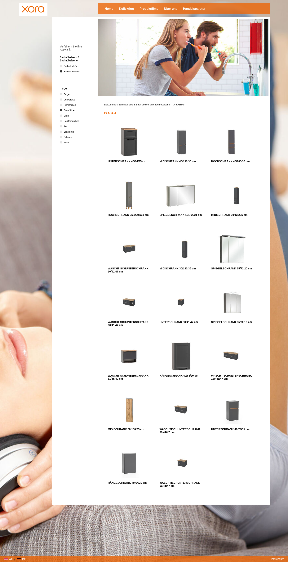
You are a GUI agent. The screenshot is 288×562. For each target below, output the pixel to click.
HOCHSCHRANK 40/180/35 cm (230, 161)
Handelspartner (194, 8)
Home (109, 8)
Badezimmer (110, 104)
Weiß (66, 142)
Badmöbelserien (162, 104)
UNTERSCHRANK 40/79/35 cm (230, 429)
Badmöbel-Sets (71, 66)
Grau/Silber (179, 104)
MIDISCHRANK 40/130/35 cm (177, 161)
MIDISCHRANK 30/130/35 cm (229, 214)
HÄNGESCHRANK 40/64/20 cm (178, 375)
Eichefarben (70, 105)
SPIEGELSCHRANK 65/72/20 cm (231, 268)
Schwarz (68, 137)
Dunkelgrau (69, 99)
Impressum (277, 558)
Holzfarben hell (71, 121)
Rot (65, 126)
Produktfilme (149, 8)
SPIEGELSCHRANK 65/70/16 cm (231, 322)
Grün (66, 115)
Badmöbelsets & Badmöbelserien (136, 104)
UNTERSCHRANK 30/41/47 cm (178, 322)
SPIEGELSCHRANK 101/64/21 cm (180, 214)
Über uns (170, 8)
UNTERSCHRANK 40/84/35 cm (127, 161)
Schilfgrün (69, 132)
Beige (67, 94)
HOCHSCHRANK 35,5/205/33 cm (128, 214)
